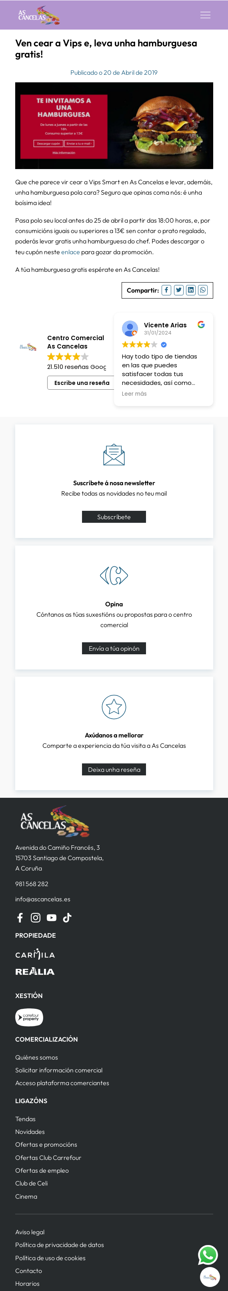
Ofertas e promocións (46, 1144)
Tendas (25, 1119)
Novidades (30, 1132)
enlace (70, 252)
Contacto (28, 1271)
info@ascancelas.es (42, 899)
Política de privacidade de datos (59, 1245)
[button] (205, 15)
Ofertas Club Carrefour (48, 1158)
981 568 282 (31, 884)
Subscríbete (114, 517)
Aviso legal (29, 1232)
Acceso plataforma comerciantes (62, 1083)
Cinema (26, 1196)
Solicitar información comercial (58, 1070)
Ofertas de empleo (42, 1170)
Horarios (27, 1283)
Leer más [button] (134, 394)
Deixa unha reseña (114, 769)
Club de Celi (31, 1183)
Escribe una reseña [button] (82, 383)
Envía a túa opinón (114, 648)
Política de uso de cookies (50, 1258)
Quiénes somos (36, 1057)
